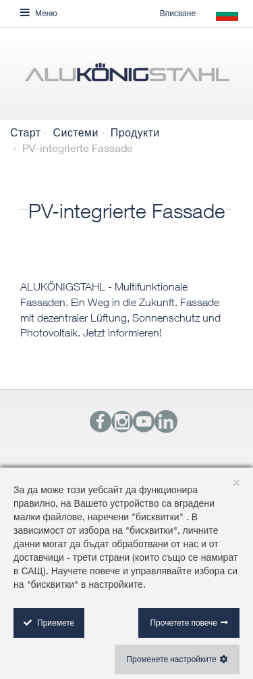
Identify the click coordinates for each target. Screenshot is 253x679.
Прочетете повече (183, 623)
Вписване (178, 13)
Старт (25, 132)
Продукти (135, 132)
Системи (75, 132)
